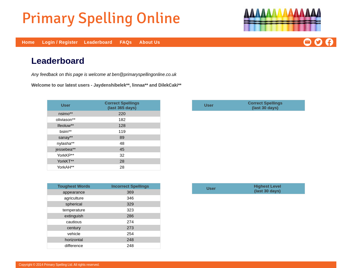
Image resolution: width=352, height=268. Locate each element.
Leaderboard (98, 42)
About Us (149, 42)
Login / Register (60, 42)
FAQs (126, 42)
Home (28, 42)
